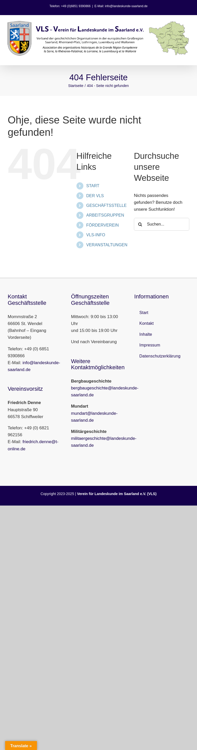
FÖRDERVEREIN (102, 225)
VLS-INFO (95, 235)
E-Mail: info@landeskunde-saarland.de (120, 6)
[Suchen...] (161, 224)
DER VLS (95, 196)
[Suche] (140, 224)
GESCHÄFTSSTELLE (106, 205)
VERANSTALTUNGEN (106, 245)
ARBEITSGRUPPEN (105, 215)
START (92, 186)
